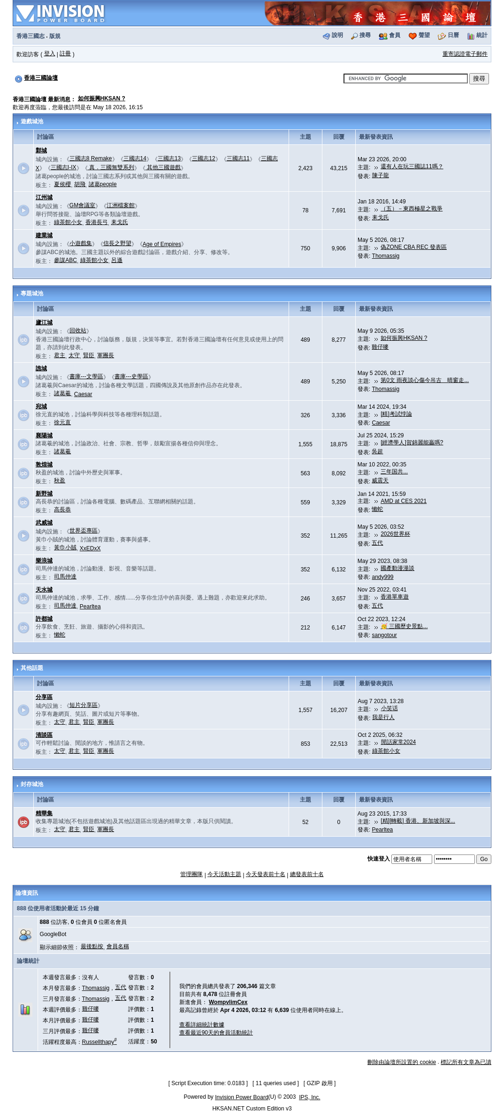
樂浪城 (44, 560)
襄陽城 (44, 435)
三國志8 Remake (90, 158)
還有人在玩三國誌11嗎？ (412, 166)
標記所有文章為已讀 (466, 1062)
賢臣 (88, 355)
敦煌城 (44, 464)
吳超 (377, 451)
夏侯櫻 (62, 184)
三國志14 (134, 158)
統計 (482, 35)
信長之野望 (117, 243)
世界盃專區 (83, 530)
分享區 (44, 697)
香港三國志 (30, 36)
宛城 (41, 406)
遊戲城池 (32, 121)
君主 (59, 355)
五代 (377, 543)
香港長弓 (96, 222)
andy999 (382, 577)
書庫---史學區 (131, 376)
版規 (55, 36)
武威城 (44, 522)
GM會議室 (82, 205)
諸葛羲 (62, 393)
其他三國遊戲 (163, 167)
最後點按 (92, 946)
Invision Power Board (241, 1097)
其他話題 (32, 668)
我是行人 (383, 717)
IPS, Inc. (309, 1097)
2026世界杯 (395, 534)
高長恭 (62, 509)
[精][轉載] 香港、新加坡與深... (418, 820)
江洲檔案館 (121, 205)
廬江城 (44, 322)
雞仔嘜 (380, 347)
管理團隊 (191, 874)
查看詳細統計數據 (201, 1024)
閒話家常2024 (398, 742)
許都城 (44, 618)
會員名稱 (118, 946)
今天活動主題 (224, 874)
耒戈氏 (119, 222)
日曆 (453, 35)
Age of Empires (162, 244)
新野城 (44, 493)
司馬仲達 (65, 576)
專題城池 (32, 293)
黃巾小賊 (65, 547)
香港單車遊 (395, 596)
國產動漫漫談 (397, 568)
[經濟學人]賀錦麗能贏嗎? (412, 442)
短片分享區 (83, 705)
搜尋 (365, 35)
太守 (74, 355)
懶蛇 (377, 509)
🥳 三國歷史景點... (404, 626)
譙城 (41, 368)
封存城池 (32, 784)
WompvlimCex (228, 1002)
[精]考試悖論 (396, 414)
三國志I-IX (63, 167)
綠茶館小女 (68, 222)
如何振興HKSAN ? (101, 98)
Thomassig (386, 256)
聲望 (424, 35)
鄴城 (41, 150)
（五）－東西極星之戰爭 (412, 208)
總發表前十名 (307, 874)
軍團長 (105, 355)
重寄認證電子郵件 (465, 54)
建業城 (44, 235)
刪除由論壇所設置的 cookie (401, 1062)
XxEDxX (90, 548)
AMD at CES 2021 (404, 501)
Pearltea (90, 606)
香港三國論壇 (41, 78)
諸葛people (103, 184)
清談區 (44, 735)
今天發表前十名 (265, 874)
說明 (337, 35)
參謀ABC (65, 260)
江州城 (44, 197)
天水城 (44, 589)
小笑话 (389, 708)
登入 (49, 53)
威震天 (380, 480)
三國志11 (238, 158)
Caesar (83, 394)
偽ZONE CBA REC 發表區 (414, 247)
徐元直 (62, 422)
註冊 (65, 53)
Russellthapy (99, 1042)
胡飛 (79, 184)
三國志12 (203, 158)
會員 (394, 35)
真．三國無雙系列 (111, 167)
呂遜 (116, 260)
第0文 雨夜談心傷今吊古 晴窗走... (425, 380)
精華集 (44, 813)
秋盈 (59, 480)
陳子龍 (380, 175)
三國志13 (169, 158)
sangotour (384, 635)
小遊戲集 (80, 243)
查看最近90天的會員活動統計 (216, 1032)
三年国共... (394, 471)
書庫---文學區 (86, 376)
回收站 (77, 330)
